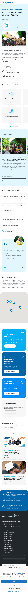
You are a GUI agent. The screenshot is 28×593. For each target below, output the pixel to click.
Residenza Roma (7, 538)
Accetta (14, 581)
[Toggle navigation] (24, 2)
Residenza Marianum (11, 372)
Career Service (7, 552)
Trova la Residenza (8, 556)
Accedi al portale (10, 412)
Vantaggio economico (8, 548)
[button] (26, 567)
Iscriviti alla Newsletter (9, 565)
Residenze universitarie (9, 532)
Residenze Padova (8, 536)
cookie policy (18, 573)
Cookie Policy (10, 591)
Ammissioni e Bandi (8, 540)
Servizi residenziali (16, 24)
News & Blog (7, 542)
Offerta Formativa (8, 544)
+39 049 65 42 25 (10, 76)
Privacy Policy (16, 591)
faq (15, 506)
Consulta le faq (8, 231)
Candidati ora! (10, 346)
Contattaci (6, 561)
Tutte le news (8, 432)
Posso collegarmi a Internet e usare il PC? (12, 205)
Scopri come (16, 495)
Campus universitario (7, 134)
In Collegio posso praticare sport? (10, 225)
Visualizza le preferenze (14, 588)
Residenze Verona (8, 534)
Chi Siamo (6, 530)
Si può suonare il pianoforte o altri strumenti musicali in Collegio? (12, 220)
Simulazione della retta (9, 550)
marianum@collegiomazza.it (13, 72)
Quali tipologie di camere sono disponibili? (12, 201)
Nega (14, 585)
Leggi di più (11, 102)
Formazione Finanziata (9, 546)
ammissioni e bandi (10, 501)
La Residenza (15, 22)
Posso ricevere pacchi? (7, 210)
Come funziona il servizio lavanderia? (11, 215)
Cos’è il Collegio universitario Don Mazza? (12, 196)
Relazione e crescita (7, 180)
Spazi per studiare (7, 176)
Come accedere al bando (17, 27)
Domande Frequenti (16, 25)
